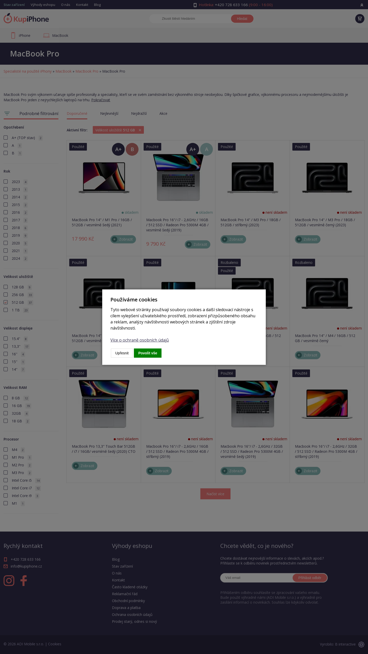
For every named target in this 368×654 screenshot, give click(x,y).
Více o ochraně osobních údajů (139, 340)
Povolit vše (147, 353)
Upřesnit (122, 353)
